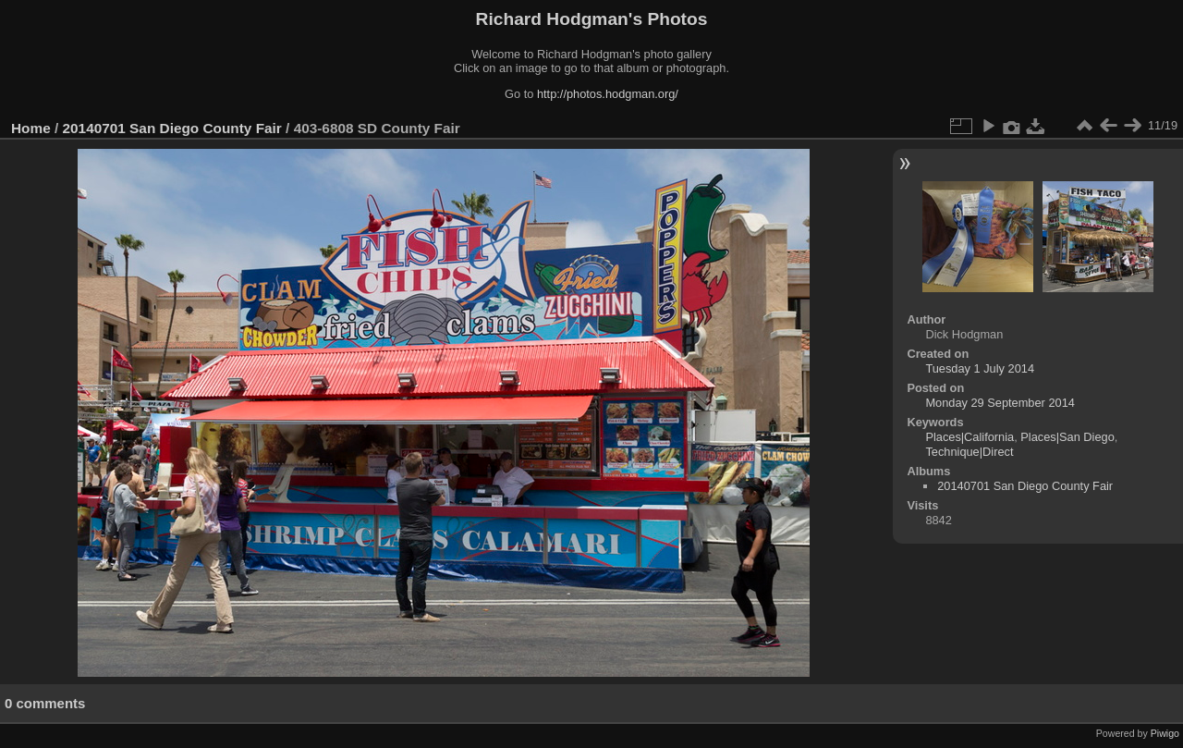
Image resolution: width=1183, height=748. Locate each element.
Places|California (969, 437)
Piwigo (1165, 733)
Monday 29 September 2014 (1000, 403)
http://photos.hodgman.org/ (607, 94)
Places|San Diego (1067, 437)
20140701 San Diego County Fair (172, 128)
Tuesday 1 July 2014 (979, 368)
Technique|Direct (969, 452)
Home (31, 128)
